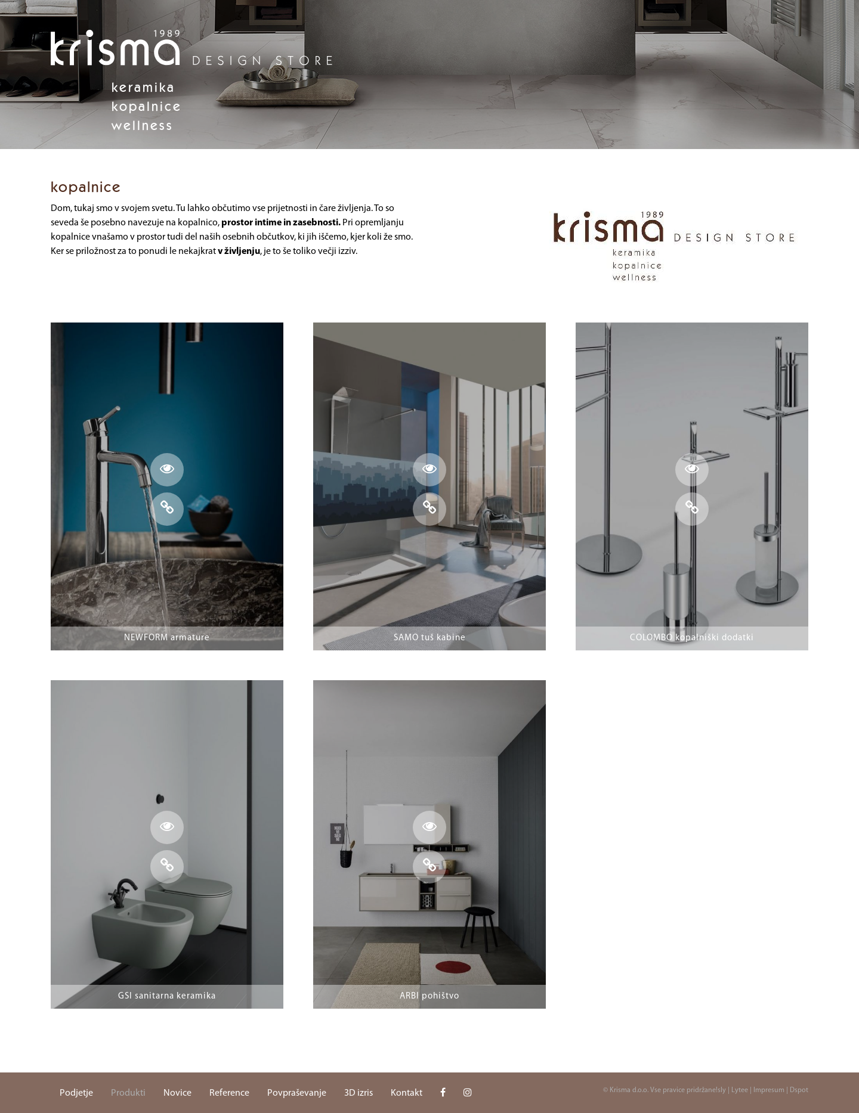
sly (722, 1090)
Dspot (799, 1090)
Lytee (739, 1090)
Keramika (143, 87)
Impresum (768, 1090)
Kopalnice (147, 106)
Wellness (143, 125)
